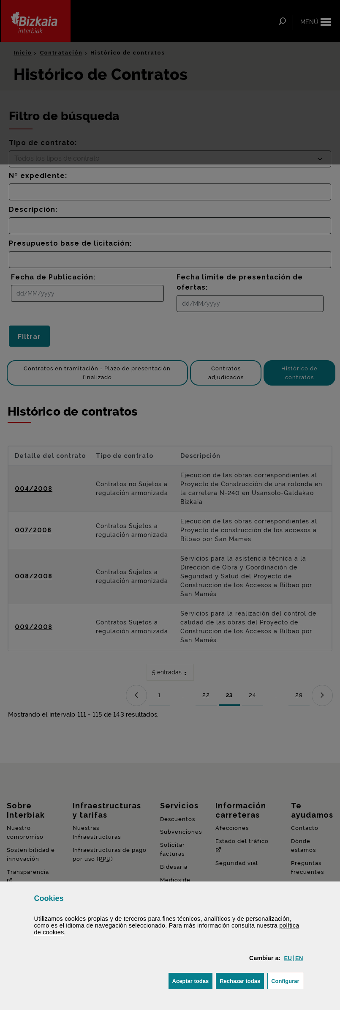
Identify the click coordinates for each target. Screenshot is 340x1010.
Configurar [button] (287, 980)
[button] (288, 958)
